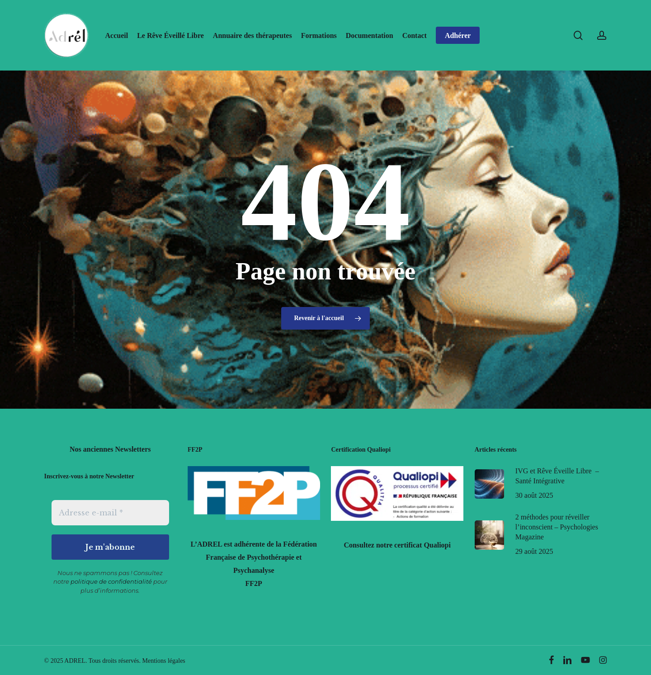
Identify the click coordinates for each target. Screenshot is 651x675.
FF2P (253, 583)
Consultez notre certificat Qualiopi (397, 545)
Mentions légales (163, 660)
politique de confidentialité (111, 581)
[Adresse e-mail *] (111, 512)
